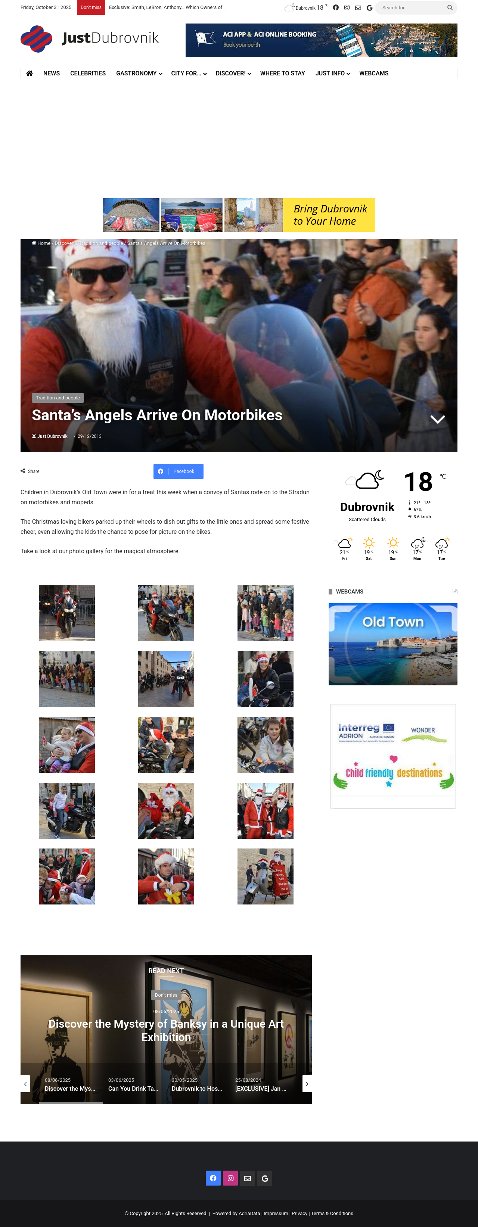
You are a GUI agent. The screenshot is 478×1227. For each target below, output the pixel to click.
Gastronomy (136, 73)
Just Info (330, 73)
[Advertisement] (239, 134)
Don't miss (166, 995)
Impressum (276, 1213)
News (51, 73)
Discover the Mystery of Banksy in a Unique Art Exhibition (166, 1030)
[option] (166, 1029)
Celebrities (88, 73)
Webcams (373, 73)
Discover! (231, 73)
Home (41, 243)
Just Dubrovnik (52, 436)
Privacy (299, 1213)
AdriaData (249, 1213)
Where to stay (282, 73)
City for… (186, 73)
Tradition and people (101, 243)
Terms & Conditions (332, 1213)
